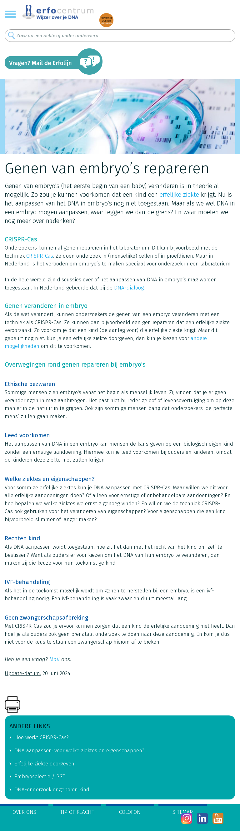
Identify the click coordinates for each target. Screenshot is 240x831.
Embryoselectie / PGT (39, 776)
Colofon (130, 812)
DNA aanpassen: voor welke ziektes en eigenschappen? (79, 750)
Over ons (24, 812)
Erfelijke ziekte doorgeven (44, 763)
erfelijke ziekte (179, 194)
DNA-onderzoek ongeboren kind (51, 789)
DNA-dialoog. (129, 287)
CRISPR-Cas (39, 256)
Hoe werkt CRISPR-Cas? (41, 737)
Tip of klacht (77, 812)
